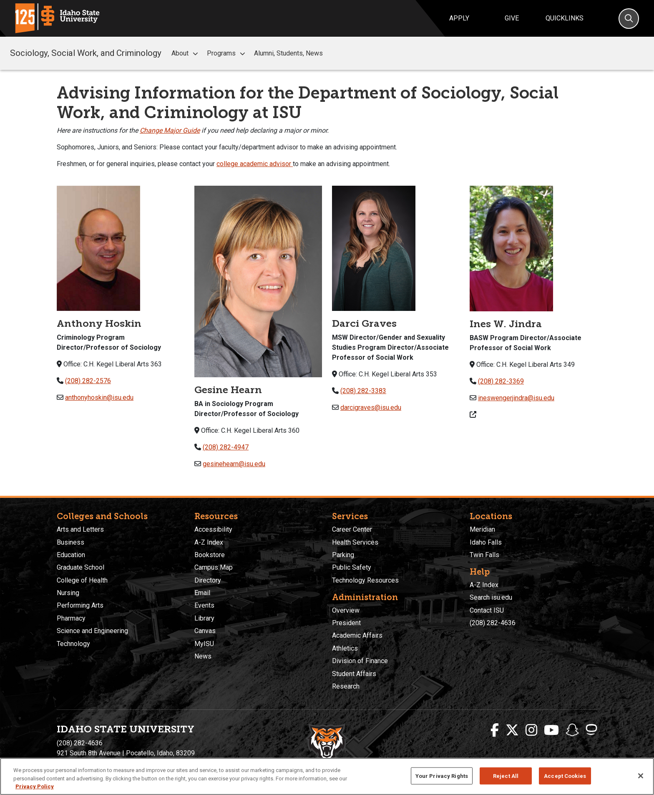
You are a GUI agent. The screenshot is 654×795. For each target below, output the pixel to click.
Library (204, 618)
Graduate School (80, 567)
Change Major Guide (170, 130)
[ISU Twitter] (512, 730)
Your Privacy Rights (441, 775)
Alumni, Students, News (288, 53)
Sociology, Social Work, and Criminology (85, 53)
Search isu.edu (491, 597)
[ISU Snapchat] (572, 730)
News (202, 656)
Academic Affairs (357, 635)
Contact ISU (487, 610)
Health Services (355, 542)
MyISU (204, 644)
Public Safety (351, 567)
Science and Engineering (92, 631)
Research (346, 686)
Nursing (68, 593)
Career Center (352, 529)
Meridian (482, 529)
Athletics (345, 648)
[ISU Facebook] (494, 730)
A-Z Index (208, 542)
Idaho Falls (486, 542)
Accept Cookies (565, 775)
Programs (227, 53)
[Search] (629, 18)
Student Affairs (354, 674)
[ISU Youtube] (551, 730)
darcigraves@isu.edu (370, 407)
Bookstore (209, 555)
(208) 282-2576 (88, 381)
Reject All (505, 775)
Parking (343, 555)
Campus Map (213, 567)
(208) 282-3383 (363, 391)
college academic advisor (253, 164)
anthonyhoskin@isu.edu (99, 397)
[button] (195, 54)
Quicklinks (565, 18)
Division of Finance (360, 661)
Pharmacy (71, 618)
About (185, 53)
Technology (73, 644)
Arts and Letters (80, 529)
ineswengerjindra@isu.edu (516, 398)
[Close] (640, 776)
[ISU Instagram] (531, 730)
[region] (327, 776)
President (346, 623)
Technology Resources (365, 580)
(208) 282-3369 (501, 381)
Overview (346, 610)
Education (71, 555)
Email (202, 593)
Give (512, 18)
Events (204, 605)
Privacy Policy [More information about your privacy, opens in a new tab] (34, 786)
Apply (459, 18)
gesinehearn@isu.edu (234, 464)
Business (70, 542)
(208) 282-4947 (226, 447)
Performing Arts (80, 605)
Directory (207, 580)
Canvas (205, 631)
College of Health (82, 580)
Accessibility (213, 529)
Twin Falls (484, 555)
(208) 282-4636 (493, 623)
